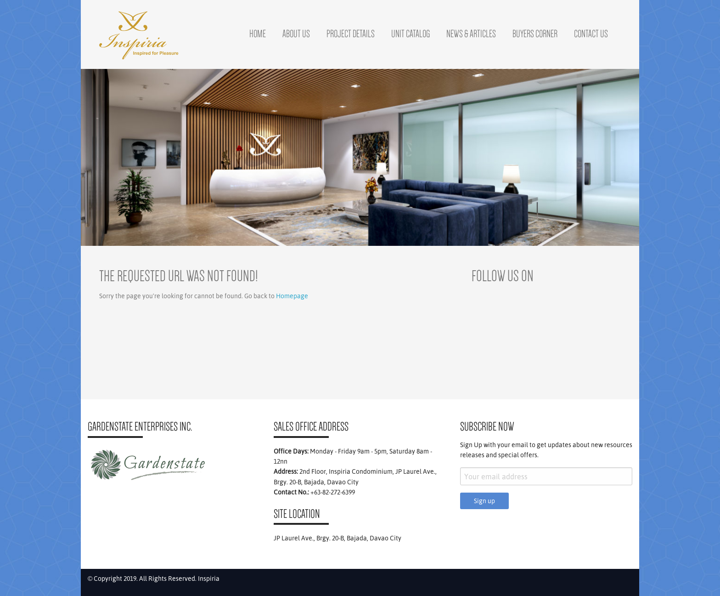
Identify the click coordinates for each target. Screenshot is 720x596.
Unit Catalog (410, 33)
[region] (360, 157)
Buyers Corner (534, 33)
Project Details (350, 33)
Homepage (292, 296)
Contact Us (591, 33)
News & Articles (471, 33)
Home (257, 33)
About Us (296, 33)
